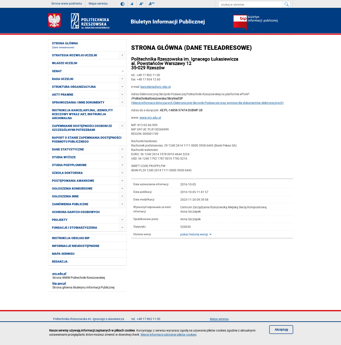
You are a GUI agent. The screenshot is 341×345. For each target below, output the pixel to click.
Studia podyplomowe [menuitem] (69, 165)
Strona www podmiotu (66, 3)
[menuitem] (122, 55)
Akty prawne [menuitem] (62, 94)
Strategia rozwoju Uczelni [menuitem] (74, 55)
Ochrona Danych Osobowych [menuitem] (76, 212)
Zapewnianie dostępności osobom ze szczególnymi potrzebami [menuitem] (82, 128)
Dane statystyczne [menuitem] (68, 149)
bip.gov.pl (59, 283)
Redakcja (60, 261)
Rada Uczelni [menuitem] (62, 79)
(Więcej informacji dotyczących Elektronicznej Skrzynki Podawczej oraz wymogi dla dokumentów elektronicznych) (207, 103)
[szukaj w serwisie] (250, 4)
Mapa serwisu (98, 3)
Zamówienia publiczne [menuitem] (70, 204)
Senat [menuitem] (89, 70)
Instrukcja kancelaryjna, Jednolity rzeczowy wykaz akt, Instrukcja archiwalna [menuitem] (82, 114)
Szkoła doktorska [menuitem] (67, 173)
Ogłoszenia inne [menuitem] (65, 196)
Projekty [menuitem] (59, 220)
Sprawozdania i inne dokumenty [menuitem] (78, 102)
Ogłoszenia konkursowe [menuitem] (72, 188)
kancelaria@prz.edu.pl (155, 87)
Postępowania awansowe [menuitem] (73, 180)
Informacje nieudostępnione (75, 246)
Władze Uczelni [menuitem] (64, 63)
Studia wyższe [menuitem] (64, 157)
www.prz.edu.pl (150, 117)
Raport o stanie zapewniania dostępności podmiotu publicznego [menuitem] (86, 139)
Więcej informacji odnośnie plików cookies (168, 334)
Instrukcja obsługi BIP (71, 238)
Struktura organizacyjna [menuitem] (74, 86)
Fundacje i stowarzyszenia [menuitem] (74, 227)
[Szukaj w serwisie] (286, 4)
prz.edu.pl (59, 273)
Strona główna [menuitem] (65, 45)
